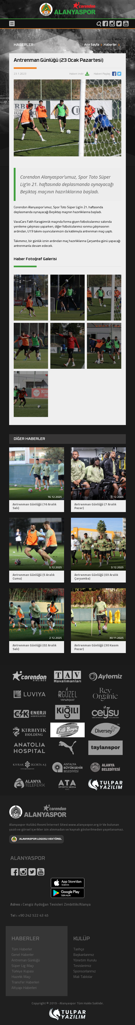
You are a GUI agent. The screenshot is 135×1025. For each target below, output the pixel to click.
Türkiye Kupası (22, 971)
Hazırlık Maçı (20, 976)
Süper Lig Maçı (22, 965)
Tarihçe (78, 949)
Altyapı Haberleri (24, 987)
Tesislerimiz (82, 965)
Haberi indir (76, 73)
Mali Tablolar (82, 976)
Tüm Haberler (21, 949)
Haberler (110, 44)
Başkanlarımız (83, 954)
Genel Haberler (22, 954)
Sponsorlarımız (84, 971)
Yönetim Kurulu (85, 960)
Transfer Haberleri (25, 982)
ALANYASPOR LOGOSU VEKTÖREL (36, 839)
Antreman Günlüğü (25, 960)
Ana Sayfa (91, 44)
